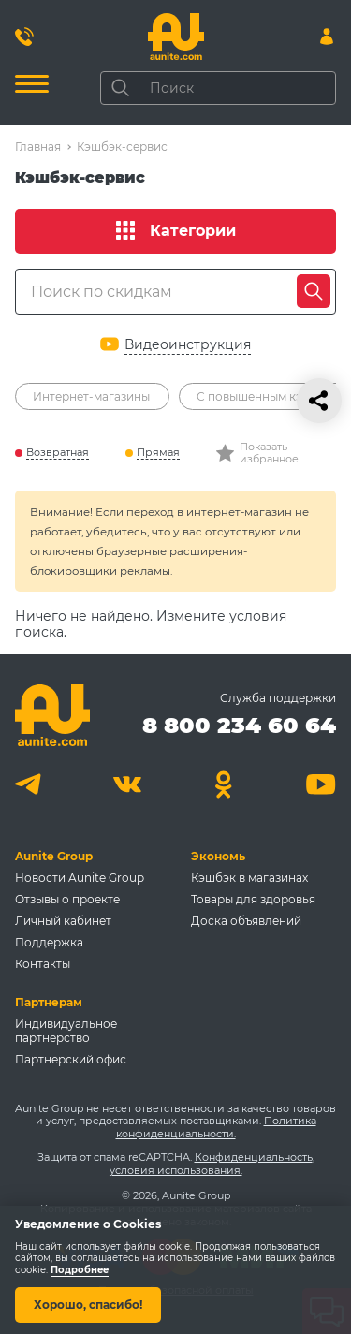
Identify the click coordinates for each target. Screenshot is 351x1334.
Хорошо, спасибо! (88, 1304)
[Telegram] (30, 784)
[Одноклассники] (224, 784)
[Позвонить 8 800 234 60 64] (24, 36)
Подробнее (80, 1270)
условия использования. (176, 1170)
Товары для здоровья (253, 899)
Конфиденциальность (254, 1157)
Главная (38, 146)
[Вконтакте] (126, 784)
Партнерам (48, 1002)
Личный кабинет (63, 921)
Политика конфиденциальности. (216, 1127)
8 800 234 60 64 (239, 725)
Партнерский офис (70, 1059)
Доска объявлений (246, 921)
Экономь (218, 856)
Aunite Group (54, 856)
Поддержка (49, 942)
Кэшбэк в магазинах (249, 878)
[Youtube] (320, 784)
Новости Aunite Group (79, 878)
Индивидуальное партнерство (66, 1031)
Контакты (42, 964)
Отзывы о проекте (67, 899)
